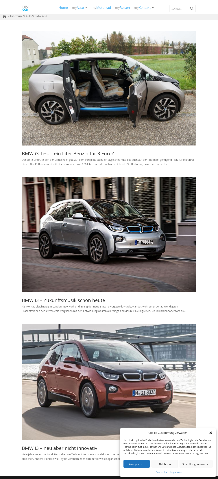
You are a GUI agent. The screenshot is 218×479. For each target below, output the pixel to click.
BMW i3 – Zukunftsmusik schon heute (63, 300)
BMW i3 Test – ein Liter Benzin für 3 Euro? (68, 153)
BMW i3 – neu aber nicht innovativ (59, 448)
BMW (38, 16)
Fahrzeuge (16, 16)
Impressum (176, 472)
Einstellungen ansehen (196, 464)
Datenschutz (162, 472)
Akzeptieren (136, 464)
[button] (211, 433)
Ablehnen (164, 464)
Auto (29, 16)
